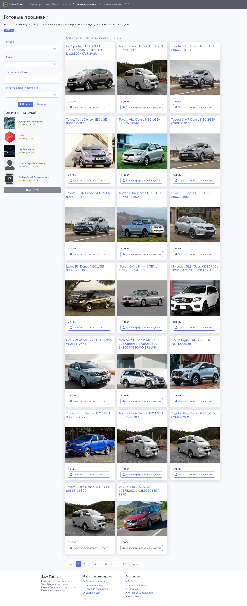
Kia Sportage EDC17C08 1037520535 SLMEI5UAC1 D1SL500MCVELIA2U (85, 50)
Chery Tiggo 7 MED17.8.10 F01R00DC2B (190, 342)
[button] (242, 4)
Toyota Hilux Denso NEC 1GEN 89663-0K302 (141, 195)
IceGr (21, 135)
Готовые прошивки (84, 4)
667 (125, 564)
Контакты (133, 596)
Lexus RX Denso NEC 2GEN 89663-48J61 (191, 195)
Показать (25, 104)
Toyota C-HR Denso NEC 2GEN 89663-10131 (193, 48)
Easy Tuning (17, 4)
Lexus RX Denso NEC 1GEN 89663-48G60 (85, 268)
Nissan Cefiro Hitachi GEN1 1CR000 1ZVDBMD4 (138, 268)
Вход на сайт (93, 592)
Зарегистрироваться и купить (89, 107)
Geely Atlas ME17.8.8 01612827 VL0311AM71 (89, 342)
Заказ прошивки (40, 4)
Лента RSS (32, 190)
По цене (116, 38)
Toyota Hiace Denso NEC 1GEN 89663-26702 (141, 415)
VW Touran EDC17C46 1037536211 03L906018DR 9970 (139, 491)
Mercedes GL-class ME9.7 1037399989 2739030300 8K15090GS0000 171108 (138, 344)
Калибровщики (61, 4)
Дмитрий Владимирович (31, 121)
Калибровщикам (137, 585)
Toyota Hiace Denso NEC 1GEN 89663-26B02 (88, 489)
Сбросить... (41, 104)
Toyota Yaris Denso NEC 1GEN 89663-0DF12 (87, 121)
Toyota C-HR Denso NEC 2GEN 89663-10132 (88, 195)
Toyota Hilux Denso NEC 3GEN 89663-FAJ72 (88, 415)
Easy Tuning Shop (67, 587)
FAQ (126, 4)
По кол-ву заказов (97, 38)
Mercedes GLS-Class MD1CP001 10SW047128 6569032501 (194, 268)
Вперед (136, 564)
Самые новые (74, 38)
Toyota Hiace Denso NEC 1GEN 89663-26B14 (193, 415)
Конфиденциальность (141, 592)
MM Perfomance (26, 149)
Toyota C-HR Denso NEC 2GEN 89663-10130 (193, 121)
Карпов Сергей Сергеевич (32, 163)
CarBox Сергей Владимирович (34, 177)
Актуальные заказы (110, 4)
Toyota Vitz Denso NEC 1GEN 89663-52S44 (140, 121)
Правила (133, 589)
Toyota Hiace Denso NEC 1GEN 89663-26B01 (141, 48)
